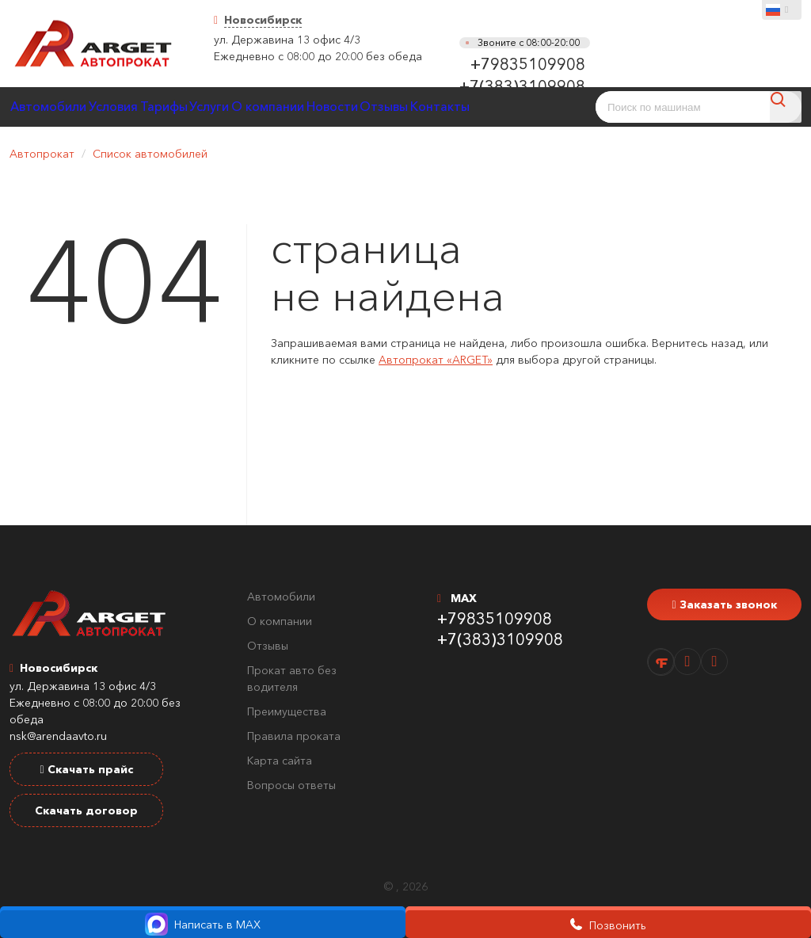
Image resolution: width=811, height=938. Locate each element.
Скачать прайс (86, 769)
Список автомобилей (150, 154)
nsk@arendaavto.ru (58, 736)
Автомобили (56, 106)
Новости (415, 106)
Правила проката (294, 736)
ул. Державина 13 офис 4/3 (287, 39)
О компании (336, 106)
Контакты (552, 106)
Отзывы (482, 106)
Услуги (262, 106)
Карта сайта (279, 760)
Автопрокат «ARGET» (436, 360)
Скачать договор (86, 810)
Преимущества (286, 711)
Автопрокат (42, 154)
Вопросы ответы (291, 785)
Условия (135, 106)
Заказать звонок (724, 604)
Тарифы (201, 106)
